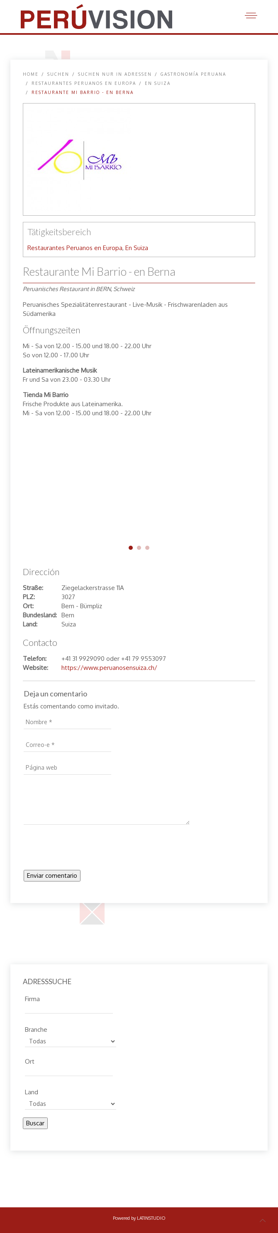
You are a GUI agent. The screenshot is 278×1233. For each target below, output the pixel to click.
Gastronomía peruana (193, 74)
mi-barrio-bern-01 (131, 548)
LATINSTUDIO (151, 1218)
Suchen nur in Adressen (115, 74)
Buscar (35, 1123)
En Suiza (158, 83)
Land (31, 1091)
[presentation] (87, 849)
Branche (36, 1028)
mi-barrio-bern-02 (139, 548)
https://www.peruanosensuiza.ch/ (109, 668)
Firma (32, 998)
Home (31, 74)
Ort (29, 1060)
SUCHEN (58, 74)
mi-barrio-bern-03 (147, 548)
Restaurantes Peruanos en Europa (84, 83)
